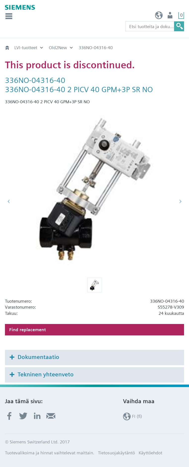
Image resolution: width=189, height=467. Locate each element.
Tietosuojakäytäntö (116, 452)
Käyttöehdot (150, 452)
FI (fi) (159, 16)
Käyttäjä (170, 16)
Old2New (58, 47)
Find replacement (27, 329)
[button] (94, 285)
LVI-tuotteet (25, 47)
